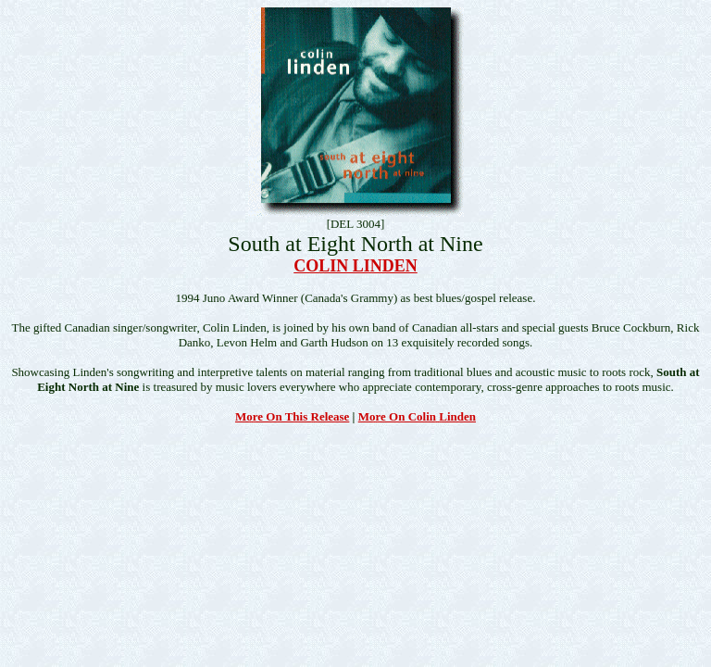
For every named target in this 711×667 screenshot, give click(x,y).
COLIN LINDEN (355, 266)
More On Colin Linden (417, 416)
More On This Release (292, 416)
